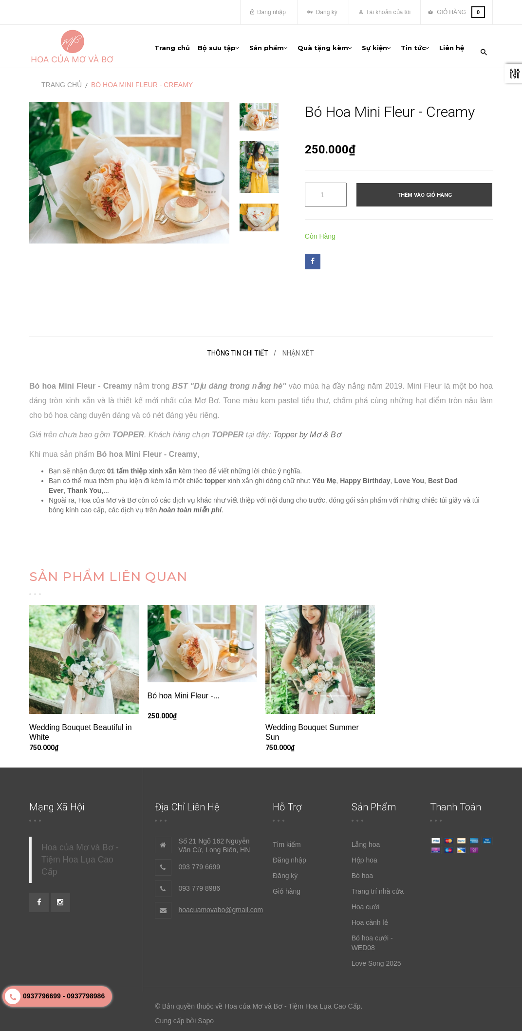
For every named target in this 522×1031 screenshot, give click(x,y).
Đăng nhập (268, 12)
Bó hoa (362, 873)
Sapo (206, 1018)
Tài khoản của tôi (384, 12)
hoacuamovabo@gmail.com (221, 907)
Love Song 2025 (376, 960)
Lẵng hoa (366, 841)
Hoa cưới (366, 904)
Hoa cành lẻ (370, 919)
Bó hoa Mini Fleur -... (184, 693)
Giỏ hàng (286, 888)
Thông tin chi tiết (237, 350)
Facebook (313, 258)
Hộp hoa (364, 857)
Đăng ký (322, 12)
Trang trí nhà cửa (378, 888)
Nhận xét (298, 350)
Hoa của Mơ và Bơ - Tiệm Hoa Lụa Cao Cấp (79, 857)
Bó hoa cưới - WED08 (372, 940)
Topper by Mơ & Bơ (307, 432)
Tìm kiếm (287, 841)
